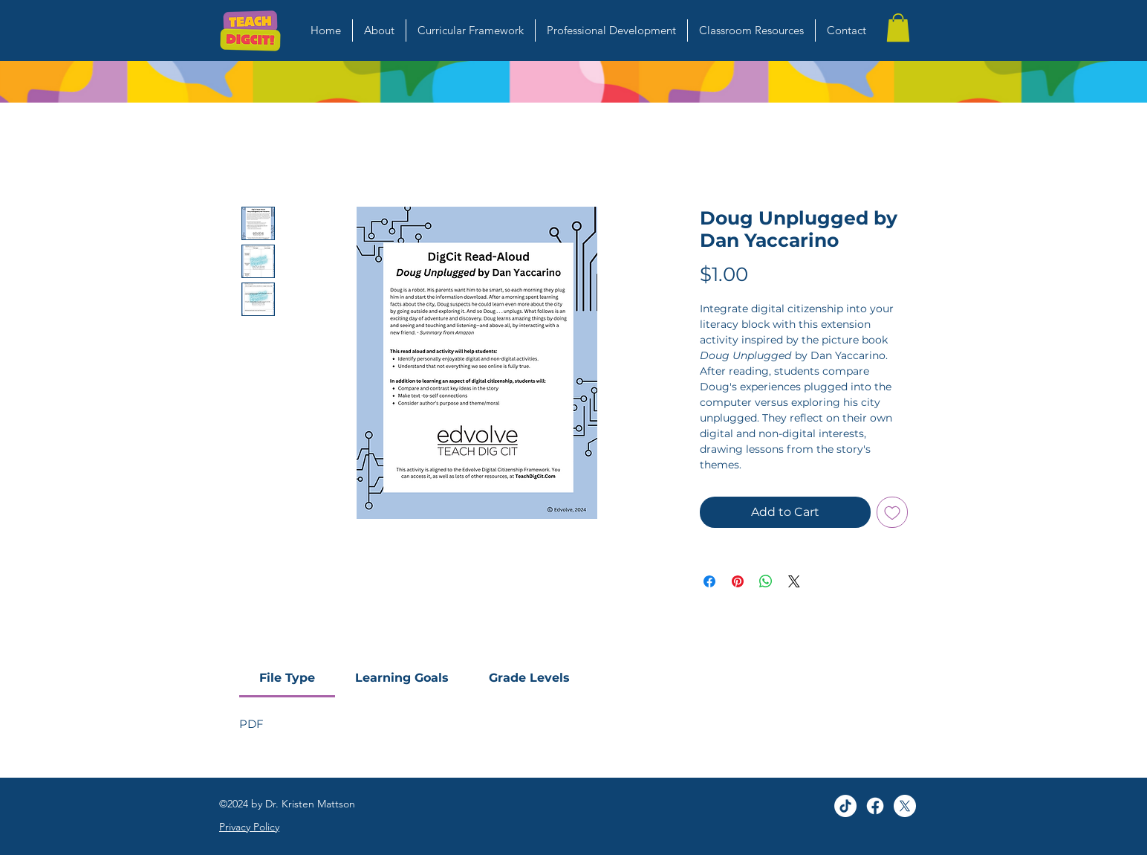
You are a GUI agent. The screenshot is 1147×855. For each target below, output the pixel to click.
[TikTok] (845, 806)
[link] (287, 678)
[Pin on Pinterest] (738, 581)
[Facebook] (875, 806)
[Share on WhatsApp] (766, 581)
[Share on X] (794, 581)
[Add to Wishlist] (892, 512)
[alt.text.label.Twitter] (905, 806)
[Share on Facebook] (709, 581)
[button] (898, 27)
